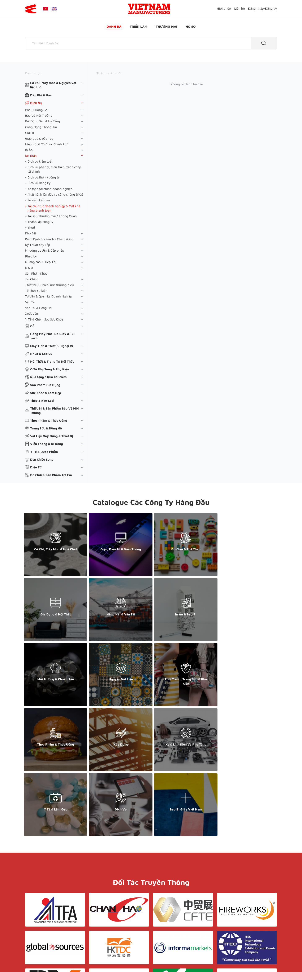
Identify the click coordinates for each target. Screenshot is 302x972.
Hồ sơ (191, 26)
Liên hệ (239, 8)
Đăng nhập (256, 8)
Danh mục (33, 73)
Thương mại (166, 26)
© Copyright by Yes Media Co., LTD (50, 960)
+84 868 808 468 (39, 925)
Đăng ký (271, 8)
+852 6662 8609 (232, 925)
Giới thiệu (224, 8)
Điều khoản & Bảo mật (153, 921)
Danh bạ (114, 26)
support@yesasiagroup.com (47, 929)
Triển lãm (138, 26)
